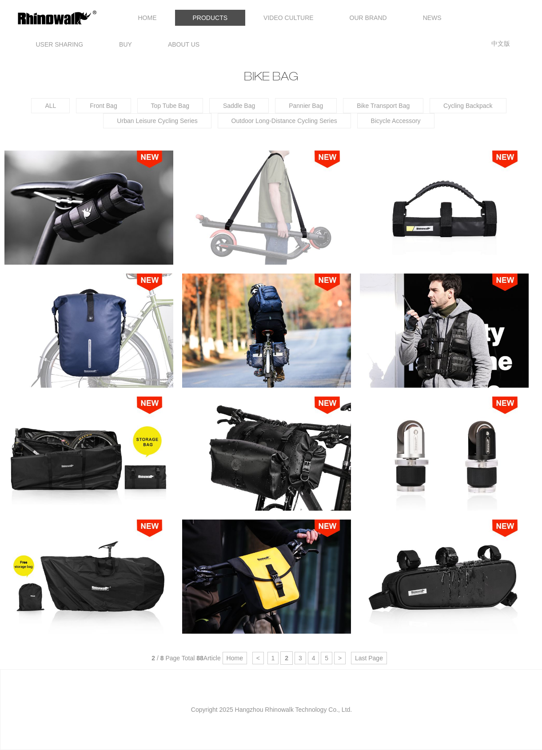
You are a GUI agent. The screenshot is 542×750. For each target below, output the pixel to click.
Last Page (369, 658)
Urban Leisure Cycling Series (157, 120)
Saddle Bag (239, 105)
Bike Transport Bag (383, 105)
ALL (50, 105)
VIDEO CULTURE (288, 17)
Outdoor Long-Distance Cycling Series (284, 120)
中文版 (500, 43)
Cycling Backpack (468, 105)
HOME (147, 17)
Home (235, 658)
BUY (125, 44)
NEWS (432, 17)
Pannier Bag (306, 105)
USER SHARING (60, 44)
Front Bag (103, 105)
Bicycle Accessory (396, 120)
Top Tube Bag (170, 105)
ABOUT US (183, 44)
